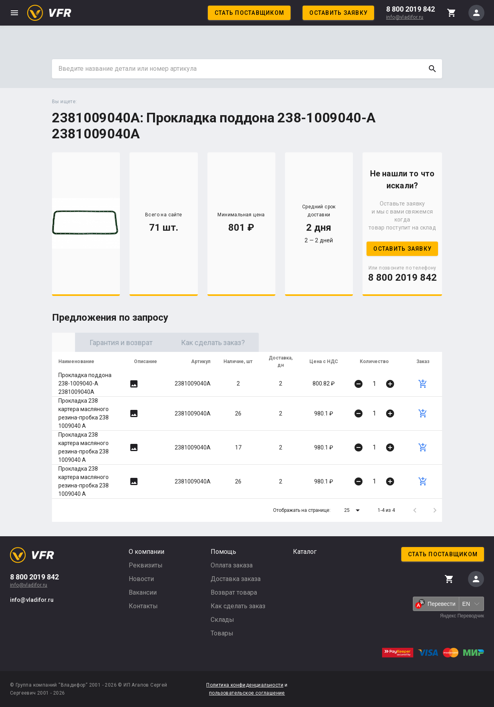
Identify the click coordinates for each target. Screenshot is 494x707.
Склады (222, 619)
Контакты (143, 606)
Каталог (305, 551)
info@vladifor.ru (404, 17)
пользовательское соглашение (247, 693)
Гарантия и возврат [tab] (189, 342)
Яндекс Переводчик (462, 616)
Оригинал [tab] (98, 342)
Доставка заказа (236, 579)
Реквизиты (146, 565)
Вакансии (143, 592)
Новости (141, 579)
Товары (222, 633)
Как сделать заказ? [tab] (282, 342)
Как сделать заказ (238, 606)
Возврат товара (234, 592)
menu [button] (14, 13)
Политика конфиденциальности (244, 685)
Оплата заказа (232, 565)
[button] (353, 510)
